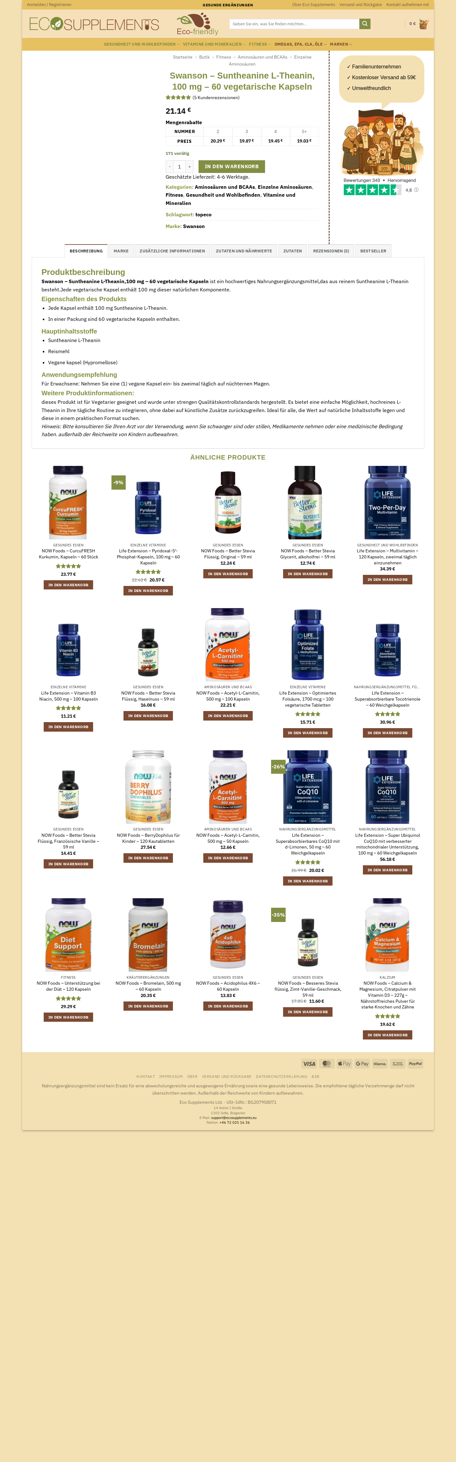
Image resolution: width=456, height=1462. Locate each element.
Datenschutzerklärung (281, 1076)
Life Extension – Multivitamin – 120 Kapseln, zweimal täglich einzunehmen (387, 556)
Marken (341, 44)
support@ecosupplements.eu (233, 1118)
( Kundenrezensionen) (216, 97)
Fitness (260, 44)
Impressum (171, 1076)
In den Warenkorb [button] (68, 584)
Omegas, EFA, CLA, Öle (301, 44)
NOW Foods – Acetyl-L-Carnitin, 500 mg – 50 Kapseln (228, 838)
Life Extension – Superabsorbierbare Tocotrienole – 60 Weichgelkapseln (388, 699)
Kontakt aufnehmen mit (407, 4)
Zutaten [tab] (292, 251)
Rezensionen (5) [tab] (331, 251)
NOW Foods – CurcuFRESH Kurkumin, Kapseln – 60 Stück (68, 554)
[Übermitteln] (364, 24)
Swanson (194, 226)
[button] (49, 5)
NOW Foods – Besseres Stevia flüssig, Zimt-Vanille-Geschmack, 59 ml (308, 989)
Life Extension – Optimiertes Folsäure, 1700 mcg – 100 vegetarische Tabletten (307, 699)
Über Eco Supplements (313, 4)
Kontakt (145, 1076)
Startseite (183, 57)
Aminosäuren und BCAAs (263, 57)
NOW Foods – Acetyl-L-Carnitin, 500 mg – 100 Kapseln (228, 696)
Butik (204, 57)
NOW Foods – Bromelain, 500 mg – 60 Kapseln (148, 986)
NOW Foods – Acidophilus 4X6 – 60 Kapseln (228, 986)
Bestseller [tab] (373, 251)
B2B (316, 1076)
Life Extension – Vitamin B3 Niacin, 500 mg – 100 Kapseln (68, 696)
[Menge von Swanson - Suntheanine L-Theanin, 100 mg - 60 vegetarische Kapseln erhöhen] (189, 166)
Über (192, 1076)
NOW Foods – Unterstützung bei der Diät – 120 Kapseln (68, 986)
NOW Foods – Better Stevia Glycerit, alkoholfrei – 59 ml (307, 554)
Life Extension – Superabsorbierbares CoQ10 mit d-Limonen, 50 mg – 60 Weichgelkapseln (308, 844)
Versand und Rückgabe (360, 4)
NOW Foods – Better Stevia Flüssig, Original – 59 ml (228, 554)
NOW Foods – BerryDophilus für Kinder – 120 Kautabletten (148, 838)
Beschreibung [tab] (86, 251)
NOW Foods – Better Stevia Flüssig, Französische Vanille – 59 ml (68, 841)
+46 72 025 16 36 (234, 1122)
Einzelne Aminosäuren (285, 187)
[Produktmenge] (179, 166)
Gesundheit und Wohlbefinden (142, 44)
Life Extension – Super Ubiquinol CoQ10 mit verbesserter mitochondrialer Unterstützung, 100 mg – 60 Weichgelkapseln (387, 844)
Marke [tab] (121, 251)
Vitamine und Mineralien (214, 44)
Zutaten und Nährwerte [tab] (244, 251)
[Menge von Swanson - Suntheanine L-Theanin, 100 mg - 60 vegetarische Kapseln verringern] (169, 166)
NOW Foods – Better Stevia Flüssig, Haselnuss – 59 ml (148, 696)
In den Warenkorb (232, 166)
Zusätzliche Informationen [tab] (172, 251)
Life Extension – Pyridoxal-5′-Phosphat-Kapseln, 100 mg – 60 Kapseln (148, 556)
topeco (203, 214)
